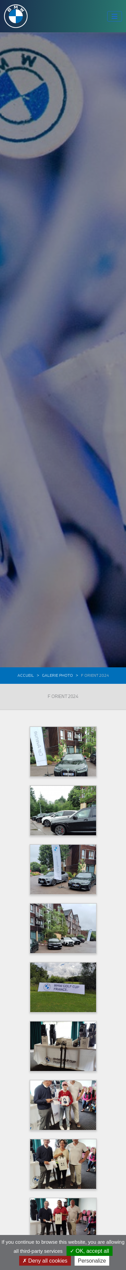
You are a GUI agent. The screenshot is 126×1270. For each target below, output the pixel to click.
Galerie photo (57, 675)
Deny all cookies (45, 1261)
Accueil (25, 675)
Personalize (92, 1261)
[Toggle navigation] (114, 16)
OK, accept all (89, 1251)
